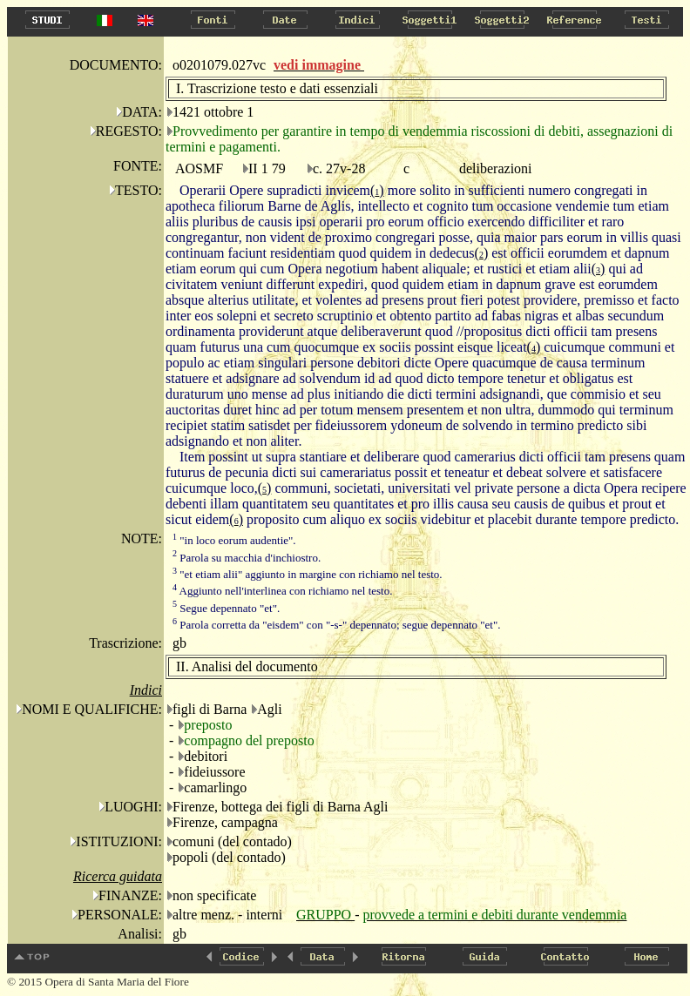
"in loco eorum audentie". (234, 540)
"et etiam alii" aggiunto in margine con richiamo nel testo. (307, 574)
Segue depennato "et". (226, 608)
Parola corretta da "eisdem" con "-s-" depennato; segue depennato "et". (336, 624)
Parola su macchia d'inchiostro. (246, 557)
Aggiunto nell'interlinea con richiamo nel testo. (282, 590)
